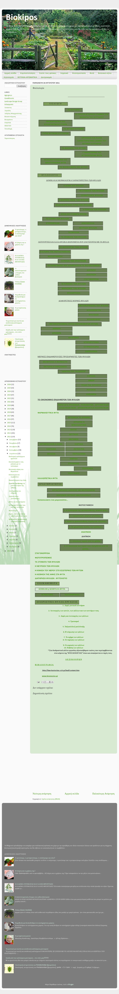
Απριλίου (12, 536)
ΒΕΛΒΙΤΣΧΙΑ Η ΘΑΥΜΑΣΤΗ (55, 362)
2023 (9, 395)
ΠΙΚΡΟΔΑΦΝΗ (78, 454)
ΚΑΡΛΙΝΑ (91, 376)
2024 (9, 391)
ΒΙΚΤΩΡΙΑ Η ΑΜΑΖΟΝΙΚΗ (55, 367)
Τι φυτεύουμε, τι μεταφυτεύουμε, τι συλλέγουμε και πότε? (35, 858)
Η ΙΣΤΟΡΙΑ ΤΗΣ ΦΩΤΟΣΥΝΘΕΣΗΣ (55, 252)
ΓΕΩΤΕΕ (7, 123)
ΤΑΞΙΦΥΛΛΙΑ (73, 232)
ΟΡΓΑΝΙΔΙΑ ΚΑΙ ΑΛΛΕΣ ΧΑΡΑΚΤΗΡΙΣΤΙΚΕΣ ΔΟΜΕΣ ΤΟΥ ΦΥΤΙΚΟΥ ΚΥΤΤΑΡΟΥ (91, 141)
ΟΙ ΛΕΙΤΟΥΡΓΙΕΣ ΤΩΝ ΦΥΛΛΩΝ (73, 247)
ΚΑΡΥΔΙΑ (79, 444)
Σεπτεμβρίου (13, 450)
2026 (9, 384)
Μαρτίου (12, 540)
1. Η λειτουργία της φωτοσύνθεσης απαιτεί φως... (86, 510)
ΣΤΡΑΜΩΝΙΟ (73, 464)
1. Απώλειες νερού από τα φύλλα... (86, 541)
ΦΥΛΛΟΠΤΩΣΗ (73, 293)
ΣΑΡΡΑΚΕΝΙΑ (91, 351)
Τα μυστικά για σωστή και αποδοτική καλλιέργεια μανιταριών (14, 323)
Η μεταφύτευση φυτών (23, 936)
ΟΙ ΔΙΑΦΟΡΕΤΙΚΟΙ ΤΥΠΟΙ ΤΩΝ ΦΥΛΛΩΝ (73, 205)
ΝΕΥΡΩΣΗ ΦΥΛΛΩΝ (88, 228)
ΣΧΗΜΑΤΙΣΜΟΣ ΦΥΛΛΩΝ (92, 195)
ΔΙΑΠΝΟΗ (91, 270)
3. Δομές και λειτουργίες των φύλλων (73, 616)
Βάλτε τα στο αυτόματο (17, 502)
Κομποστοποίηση (27, 73)
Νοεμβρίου (13, 443)
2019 (9, 409)
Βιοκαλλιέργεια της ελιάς (17, 480)
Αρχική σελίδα (10, 73)
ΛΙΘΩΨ (91, 381)
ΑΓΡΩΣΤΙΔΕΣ (47, 595)
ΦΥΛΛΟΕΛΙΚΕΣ (93, 319)
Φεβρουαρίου (14, 543)
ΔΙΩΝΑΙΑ (57, 328)
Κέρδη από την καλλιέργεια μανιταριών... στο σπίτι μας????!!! (14, 332)
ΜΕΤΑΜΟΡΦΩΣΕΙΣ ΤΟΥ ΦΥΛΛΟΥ (93, 306)
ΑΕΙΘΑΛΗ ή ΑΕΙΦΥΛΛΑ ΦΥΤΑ (51, 589)
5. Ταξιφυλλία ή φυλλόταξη (74, 627)
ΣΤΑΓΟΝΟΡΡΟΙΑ (91, 279)
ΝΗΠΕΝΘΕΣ (73, 338)
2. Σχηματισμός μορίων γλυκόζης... (86, 516)
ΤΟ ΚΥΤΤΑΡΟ (74, 110)
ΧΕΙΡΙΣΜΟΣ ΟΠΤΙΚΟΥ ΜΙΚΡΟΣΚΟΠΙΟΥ (73, 495)
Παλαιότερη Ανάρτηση (103, 794)
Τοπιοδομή (8, 129)
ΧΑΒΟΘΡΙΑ (91, 394)
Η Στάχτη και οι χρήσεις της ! (25, 871)
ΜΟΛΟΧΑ (51, 454)
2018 (9, 412)
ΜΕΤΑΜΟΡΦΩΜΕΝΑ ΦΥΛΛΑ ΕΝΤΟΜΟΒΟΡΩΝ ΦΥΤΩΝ (73, 324)
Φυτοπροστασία (79, 73)
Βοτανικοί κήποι (104, 73)
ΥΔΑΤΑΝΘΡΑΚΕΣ (72, 595)
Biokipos (21, 17)
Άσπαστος (8, 107)
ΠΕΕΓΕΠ (7, 126)
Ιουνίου (12, 529)
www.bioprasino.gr (50, 676)
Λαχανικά (64, 73)
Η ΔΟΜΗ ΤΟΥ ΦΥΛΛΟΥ (73, 186)
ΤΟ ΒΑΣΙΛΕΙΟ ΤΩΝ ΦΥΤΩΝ (73, 148)
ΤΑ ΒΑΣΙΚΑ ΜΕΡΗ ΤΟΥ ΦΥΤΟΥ (73, 167)
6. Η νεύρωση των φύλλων (73, 632)
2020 (9, 405)
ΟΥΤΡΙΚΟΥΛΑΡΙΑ (91, 347)
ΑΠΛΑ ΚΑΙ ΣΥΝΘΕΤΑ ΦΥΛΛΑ (73, 214)
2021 (9, 402)
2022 (9, 398)
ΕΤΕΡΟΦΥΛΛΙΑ (52, 223)
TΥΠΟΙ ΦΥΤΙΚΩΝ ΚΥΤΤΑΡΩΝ (55, 133)
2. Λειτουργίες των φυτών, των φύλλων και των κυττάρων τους (73, 611)
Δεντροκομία (46, 77)
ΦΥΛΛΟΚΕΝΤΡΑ (93, 310)
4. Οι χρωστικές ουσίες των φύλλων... (86, 527)
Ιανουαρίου (13, 547)
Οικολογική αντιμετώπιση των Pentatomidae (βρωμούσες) (35, 965)
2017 (9, 416)
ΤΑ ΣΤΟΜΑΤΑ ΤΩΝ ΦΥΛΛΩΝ (91, 191)
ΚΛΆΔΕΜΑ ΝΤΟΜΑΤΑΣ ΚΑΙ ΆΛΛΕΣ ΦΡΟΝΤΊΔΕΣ (34, 884)
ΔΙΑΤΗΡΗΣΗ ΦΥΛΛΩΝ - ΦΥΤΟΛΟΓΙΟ (51, 578)
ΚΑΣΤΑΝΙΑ (51, 449)
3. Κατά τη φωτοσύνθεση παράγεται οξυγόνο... (86, 521)
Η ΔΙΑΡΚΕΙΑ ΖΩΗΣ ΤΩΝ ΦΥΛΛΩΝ (73, 200)
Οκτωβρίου (13, 446)
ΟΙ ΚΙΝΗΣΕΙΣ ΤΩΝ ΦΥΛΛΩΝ (73, 284)
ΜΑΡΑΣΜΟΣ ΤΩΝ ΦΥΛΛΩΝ (74, 288)
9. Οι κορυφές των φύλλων (73, 645)
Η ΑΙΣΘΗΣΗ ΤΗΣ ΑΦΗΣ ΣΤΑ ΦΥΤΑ (50, 574)
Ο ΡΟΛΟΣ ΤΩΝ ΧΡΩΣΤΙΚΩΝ (73, 261)
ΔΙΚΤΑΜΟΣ (73, 439)
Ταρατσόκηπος (9, 138)
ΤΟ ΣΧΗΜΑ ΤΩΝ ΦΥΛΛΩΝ (57, 219)
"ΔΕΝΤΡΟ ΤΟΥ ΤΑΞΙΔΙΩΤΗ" (73, 371)
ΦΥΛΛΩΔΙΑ (94, 315)
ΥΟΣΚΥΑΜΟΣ (74, 473)
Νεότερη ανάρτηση (42, 794)
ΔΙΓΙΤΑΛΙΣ (73, 434)
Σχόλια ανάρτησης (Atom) (51, 799)
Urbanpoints (8, 104)
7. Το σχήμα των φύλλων (73, 637)
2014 (9, 426)
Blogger (71, 984)
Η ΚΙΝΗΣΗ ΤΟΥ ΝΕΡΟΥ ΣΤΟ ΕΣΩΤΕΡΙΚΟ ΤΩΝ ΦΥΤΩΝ (59, 570)
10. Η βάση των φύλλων (73, 648)
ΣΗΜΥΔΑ (74, 459)
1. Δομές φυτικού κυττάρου (73, 606)
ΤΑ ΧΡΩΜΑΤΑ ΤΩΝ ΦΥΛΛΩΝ (73, 237)
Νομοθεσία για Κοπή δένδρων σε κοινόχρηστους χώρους (34, 923)
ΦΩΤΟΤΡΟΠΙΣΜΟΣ (43, 558)
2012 (9, 433)
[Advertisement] (73, 773)
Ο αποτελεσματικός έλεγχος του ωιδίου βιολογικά (20, 273)
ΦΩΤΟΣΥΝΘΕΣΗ (55, 256)
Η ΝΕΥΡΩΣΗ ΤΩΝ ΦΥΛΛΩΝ (47, 566)
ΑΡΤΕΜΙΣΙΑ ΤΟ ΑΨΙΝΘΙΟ (79, 417)
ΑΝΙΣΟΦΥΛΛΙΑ (88, 223)
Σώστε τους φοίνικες (47, 73)
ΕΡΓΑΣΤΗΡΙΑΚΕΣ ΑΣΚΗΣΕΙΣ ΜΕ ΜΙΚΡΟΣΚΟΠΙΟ (73, 490)
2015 (9, 423)
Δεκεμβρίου (13, 439)
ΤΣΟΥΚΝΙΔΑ (87, 468)
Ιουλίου (12, 526)
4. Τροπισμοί (73, 621)
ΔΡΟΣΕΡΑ (56, 333)
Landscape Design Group (13, 101)
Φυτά (92, 73)
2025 (9, 388)
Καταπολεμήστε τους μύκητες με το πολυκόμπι (16, 464)
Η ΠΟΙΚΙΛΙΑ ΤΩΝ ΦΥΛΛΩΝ (94, 209)
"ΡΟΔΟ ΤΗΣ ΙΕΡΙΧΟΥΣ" (91, 385)
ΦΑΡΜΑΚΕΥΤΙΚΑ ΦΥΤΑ (48, 413)
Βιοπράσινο (8, 120)
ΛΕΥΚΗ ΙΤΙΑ (79, 449)
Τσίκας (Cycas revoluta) (23, 910)
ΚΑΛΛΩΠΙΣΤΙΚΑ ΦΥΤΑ (48, 478)
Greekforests (9, 98)
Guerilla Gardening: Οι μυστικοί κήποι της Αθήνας (17, 485)
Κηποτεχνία (9, 77)
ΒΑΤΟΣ (73, 430)
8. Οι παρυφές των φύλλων (73, 640)
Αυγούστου (13, 453)
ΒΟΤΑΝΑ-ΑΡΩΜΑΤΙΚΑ (27, 77)
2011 (9, 437)
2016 (9, 419)
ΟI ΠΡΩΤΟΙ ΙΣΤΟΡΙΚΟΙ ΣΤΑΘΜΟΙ (90, 114)
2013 (9, 430)
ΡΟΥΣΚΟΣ (91, 390)
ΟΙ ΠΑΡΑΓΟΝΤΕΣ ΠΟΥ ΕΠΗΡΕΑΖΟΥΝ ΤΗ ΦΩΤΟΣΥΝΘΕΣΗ (74, 265)
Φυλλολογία (13, 511)
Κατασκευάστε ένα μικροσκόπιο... (53, 500)
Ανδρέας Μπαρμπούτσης (13, 113)
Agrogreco (8, 95)
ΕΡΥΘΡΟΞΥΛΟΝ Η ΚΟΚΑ (51, 444)
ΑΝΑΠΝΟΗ (91, 275)
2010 (9, 551)
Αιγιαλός (7, 110)
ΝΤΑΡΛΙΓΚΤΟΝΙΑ (91, 342)
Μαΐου (11, 533)
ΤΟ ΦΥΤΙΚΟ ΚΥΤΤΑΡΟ (74, 129)
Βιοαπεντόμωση (10, 116)
